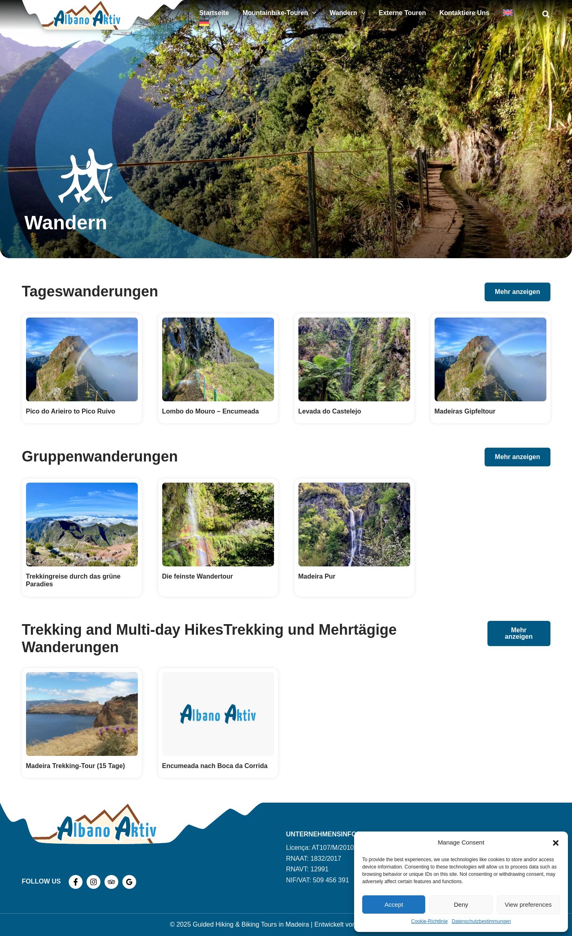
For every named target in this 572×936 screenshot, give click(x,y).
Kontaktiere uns (469, 14)
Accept (394, 904)
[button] (556, 843)
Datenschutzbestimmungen (481, 921)
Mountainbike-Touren (300, 15)
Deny (461, 904)
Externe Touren (412, 14)
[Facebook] (76, 882)
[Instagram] (93, 882)
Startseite (240, 14)
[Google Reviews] (129, 882)
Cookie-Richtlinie (429, 921)
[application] (333, 15)
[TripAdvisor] (111, 882)
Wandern (363, 15)
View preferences (528, 904)
